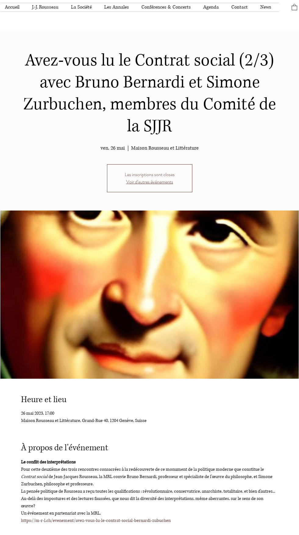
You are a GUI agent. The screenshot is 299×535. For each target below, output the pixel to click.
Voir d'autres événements (149, 181)
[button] (46, 7)
